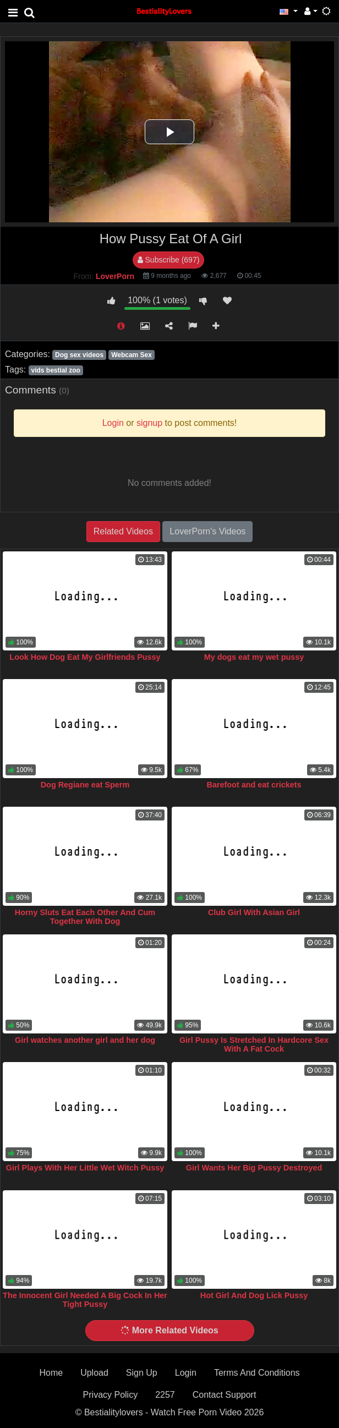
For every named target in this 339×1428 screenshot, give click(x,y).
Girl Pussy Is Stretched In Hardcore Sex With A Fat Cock (254, 1044)
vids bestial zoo (55, 370)
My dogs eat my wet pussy (254, 657)
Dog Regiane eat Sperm (85, 784)
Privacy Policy (110, 1394)
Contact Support (224, 1394)
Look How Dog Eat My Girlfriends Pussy (84, 657)
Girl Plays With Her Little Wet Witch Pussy (85, 1167)
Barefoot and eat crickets (254, 784)
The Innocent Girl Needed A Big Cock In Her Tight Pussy (85, 1300)
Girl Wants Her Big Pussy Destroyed (254, 1167)
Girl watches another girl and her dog (85, 1040)
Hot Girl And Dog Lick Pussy (254, 1295)
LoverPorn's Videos (207, 531)
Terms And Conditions (257, 1372)
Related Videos (123, 531)
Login (185, 1372)
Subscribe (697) (169, 259)
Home (51, 1372)
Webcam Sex (131, 355)
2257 (165, 1394)
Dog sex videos (79, 355)
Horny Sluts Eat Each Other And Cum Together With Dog (85, 917)
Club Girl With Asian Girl (254, 912)
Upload (94, 1372)
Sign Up (141, 1372)
